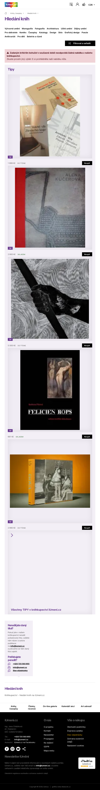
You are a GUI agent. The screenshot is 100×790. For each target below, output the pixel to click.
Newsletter (49, 735)
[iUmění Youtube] (18, 748)
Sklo (60, 32)
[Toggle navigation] (71, 4)
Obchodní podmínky (76, 727)
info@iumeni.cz (17, 646)
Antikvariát (10, 36)
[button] (24, 749)
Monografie (27, 28)
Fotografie (40, 28)
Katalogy (43, 32)
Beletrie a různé (34, 36)
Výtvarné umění (12, 28)
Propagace (49, 738)
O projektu (48, 727)
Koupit (87, 163)
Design (53, 32)
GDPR (46, 746)
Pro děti (21, 36)
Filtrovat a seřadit (80, 43)
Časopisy (32, 32)
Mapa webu (49, 750)
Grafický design (72, 32)
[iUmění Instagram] (12, 748)
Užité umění (66, 28)
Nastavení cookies (75, 745)
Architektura (53, 28)
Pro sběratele (11, 32)
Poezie (85, 32)
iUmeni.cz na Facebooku (24, 742)
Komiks (23, 32)
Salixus (46, 787)
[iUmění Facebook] (7, 748)
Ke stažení (48, 742)
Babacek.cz (66, 787)
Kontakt (47, 731)
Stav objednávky (20, 670)
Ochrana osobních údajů (75, 740)
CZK (90, 5)
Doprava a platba (75, 731)
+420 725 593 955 (21, 664)
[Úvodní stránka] (11, 4)
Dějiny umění (80, 28)
